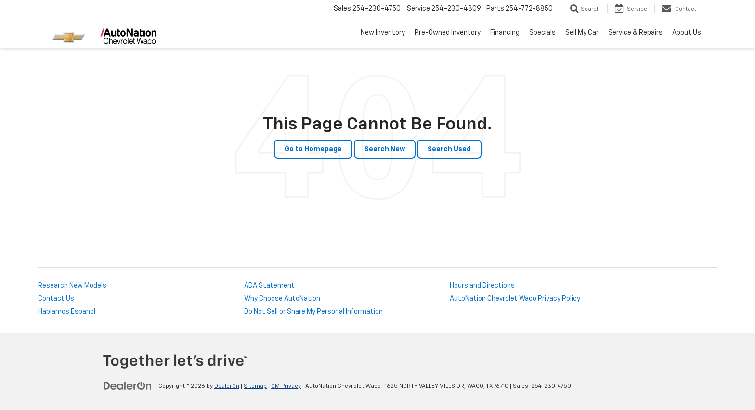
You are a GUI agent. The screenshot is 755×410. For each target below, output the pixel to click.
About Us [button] (686, 32)
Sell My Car (582, 32)
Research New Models (72, 285)
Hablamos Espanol (66, 311)
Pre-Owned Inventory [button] (448, 32)
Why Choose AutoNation (282, 298)
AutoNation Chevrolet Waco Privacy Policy (515, 298)
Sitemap (255, 386)
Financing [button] (505, 32)
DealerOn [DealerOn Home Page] (226, 386)
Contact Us (56, 298)
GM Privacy (286, 386)
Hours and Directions (482, 285)
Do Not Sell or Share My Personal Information (313, 311)
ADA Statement (269, 285)
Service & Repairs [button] (635, 32)
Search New (384, 149)
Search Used (449, 149)
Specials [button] (542, 32)
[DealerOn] (127, 386)
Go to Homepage (313, 149)
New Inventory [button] (383, 32)
